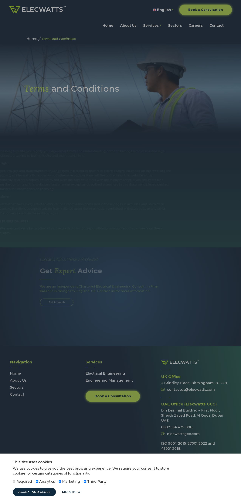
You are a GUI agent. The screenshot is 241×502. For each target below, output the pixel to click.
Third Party (95, 481)
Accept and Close (34, 492)
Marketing (69, 481)
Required (22, 481)
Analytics (45, 481)
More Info (71, 492)
